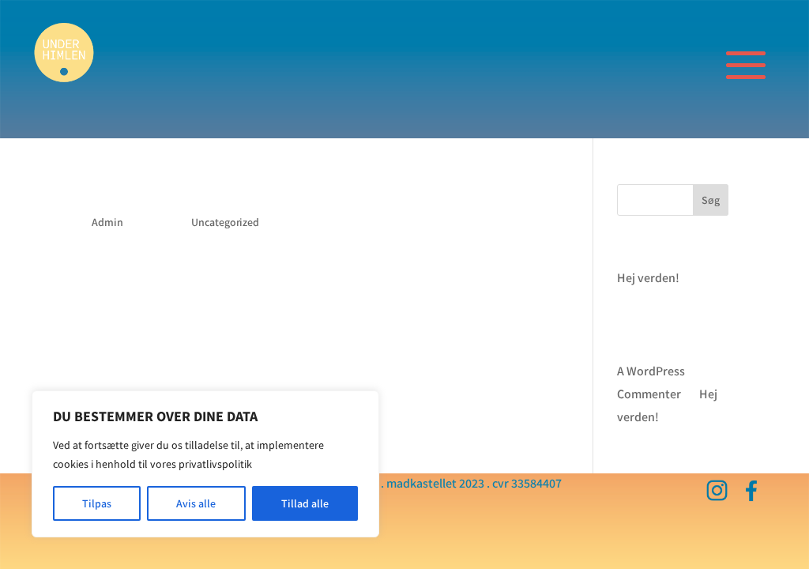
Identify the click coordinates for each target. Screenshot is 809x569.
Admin (107, 222)
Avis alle (196, 503)
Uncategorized (225, 222)
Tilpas (96, 503)
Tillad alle (305, 503)
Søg (711, 200)
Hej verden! (131, 194)
